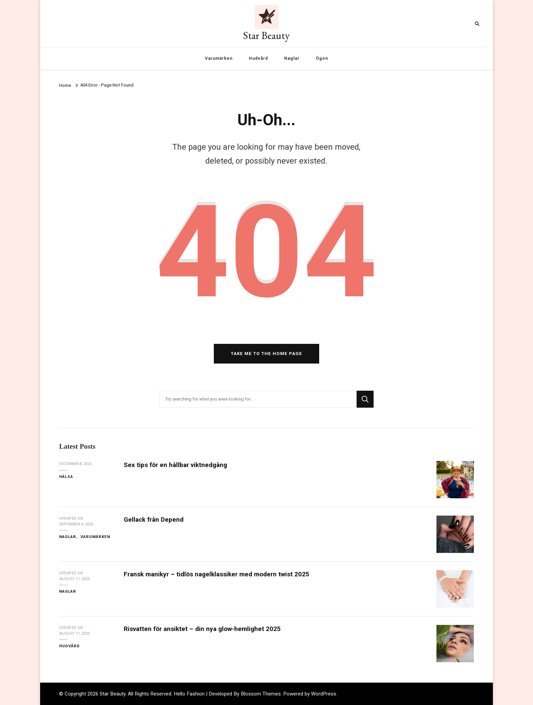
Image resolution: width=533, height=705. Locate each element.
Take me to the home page (266, 353)
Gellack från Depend (154, 519)
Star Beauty (266, 35)
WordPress (323, 694)
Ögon (322, 58)
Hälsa (66, 476)
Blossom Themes (261, 694)
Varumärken (219, 58)
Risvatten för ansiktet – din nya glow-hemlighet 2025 (202, 629)
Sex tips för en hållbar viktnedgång (175, 465)
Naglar (291, 58)
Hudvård (258, 58)
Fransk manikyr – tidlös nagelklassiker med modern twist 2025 (216, 574)
